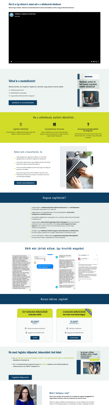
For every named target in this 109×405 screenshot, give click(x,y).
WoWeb (44, 364)
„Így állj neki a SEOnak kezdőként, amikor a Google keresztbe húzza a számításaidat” (44, 358)
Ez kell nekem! (74, 338)
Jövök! (35, 338)
